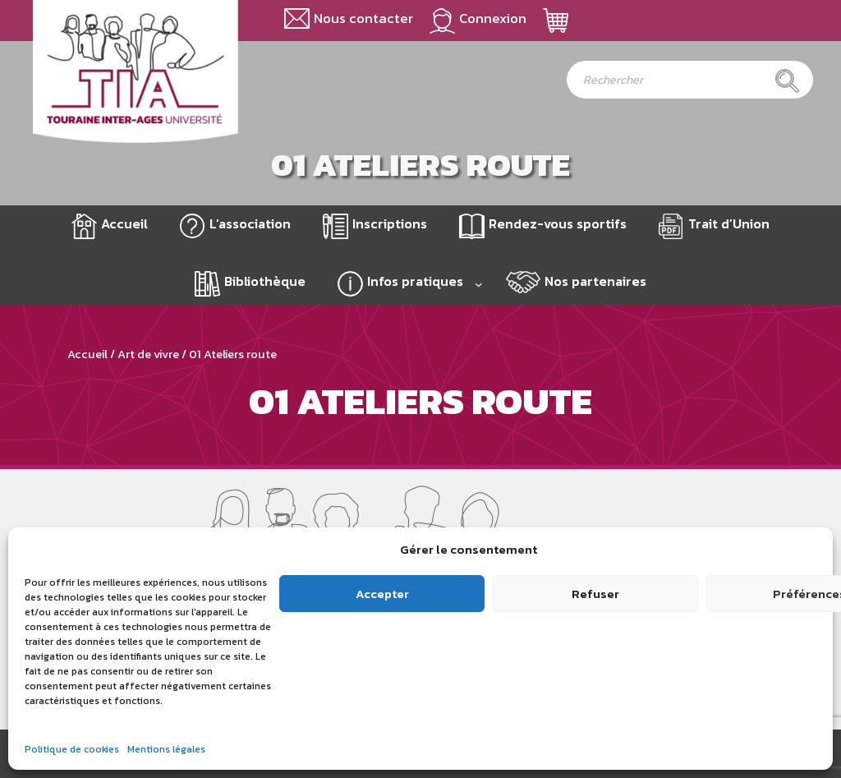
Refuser (595, 593)
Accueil (124, 223)
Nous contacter (363, 18)
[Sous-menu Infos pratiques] (479, 284)
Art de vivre (148, 354)
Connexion (492, 18)
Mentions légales (166, 749)
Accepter (382, 593)
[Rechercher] (787, 80)
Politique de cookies (72, 749)
